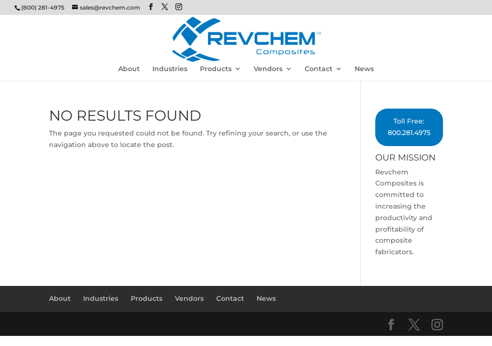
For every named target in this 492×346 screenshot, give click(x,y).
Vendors (268, 69)
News (364, 69)
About (129, 69)
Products (216, 69)
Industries (169, 69)
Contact (318, 69)
